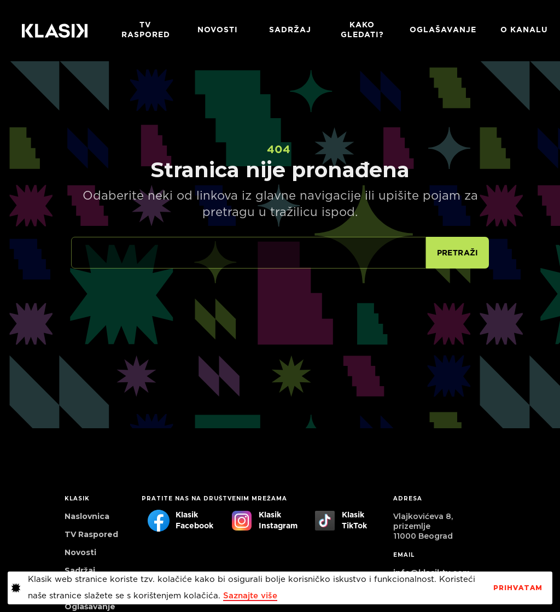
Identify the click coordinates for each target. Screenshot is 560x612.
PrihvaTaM (517, 588)
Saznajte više (250, 596)
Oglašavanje (443, 30)
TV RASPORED (145, 30)
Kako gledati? (362, 30)
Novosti (217, 30)
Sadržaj (290, 30)
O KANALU (524, 30)
